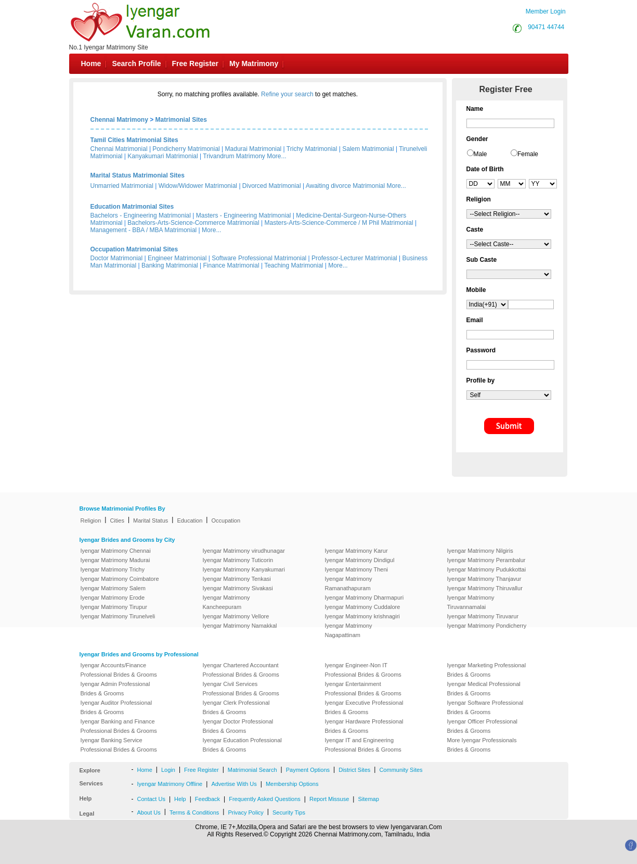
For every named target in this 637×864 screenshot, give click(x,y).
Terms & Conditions (194, 812)
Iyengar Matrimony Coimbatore (120, 579)
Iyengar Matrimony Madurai (115, 560)
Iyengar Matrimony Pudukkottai (486, 569)
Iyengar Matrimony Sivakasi (238, 588)
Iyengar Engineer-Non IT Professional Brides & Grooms (363, 670)
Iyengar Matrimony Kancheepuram (226, 602)
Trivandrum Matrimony (234, 156)
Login (168, 770)
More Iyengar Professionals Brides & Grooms (482, 745)
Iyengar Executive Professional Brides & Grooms (364, 707)
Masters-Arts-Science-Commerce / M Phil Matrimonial (339, 222)
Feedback (207, 799)
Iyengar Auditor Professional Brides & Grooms (116, 707)
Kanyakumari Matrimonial (162, 156)
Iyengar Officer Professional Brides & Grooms (482, 726)
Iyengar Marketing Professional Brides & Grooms (486, 670)
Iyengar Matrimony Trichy (113, 569)
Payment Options (308, 770)
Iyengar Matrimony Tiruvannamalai (471, 602)
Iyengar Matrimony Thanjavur (484, 579)
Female (527, 154)
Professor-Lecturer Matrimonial (354, 258)
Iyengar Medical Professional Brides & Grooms (484, 688)
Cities (117, 520)
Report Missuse (329, 799)
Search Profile (136, 63)
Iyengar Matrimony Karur (356, 551)
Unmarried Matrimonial (121, 185)
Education (189, 520)
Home (91, 63)
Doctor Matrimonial (116, 258)
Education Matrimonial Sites (132, 206)
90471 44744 (546, 27)
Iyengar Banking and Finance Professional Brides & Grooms (119, 726)
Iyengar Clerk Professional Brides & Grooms (236, 707)
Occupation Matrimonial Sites (134, 249)
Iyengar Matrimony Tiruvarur (483, 616)
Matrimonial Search (252, 770)
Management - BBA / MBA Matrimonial (143, 230)
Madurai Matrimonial (253, 149)
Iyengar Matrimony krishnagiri (362, 616)
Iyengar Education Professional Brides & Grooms (242, 745)
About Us (149, 812)
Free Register (195, 63)
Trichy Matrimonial (312, 149)
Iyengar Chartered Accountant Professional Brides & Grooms (241, 670)
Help (180, 799)
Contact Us (151, 799)
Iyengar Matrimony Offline (170, 784)
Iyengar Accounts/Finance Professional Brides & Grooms (119, 670)
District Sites (354, 770)
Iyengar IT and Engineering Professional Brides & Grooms (363, 745)
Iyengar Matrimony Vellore (236, 616)
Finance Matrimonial (231, 265)
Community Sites (400, 770)
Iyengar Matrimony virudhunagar (244, 551)
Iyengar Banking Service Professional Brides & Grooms (119, 745)
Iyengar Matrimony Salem (113, 588)
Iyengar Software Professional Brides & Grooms (485, 707)
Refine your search (287, 94)
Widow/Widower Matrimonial (198, 185)
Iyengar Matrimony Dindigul (360, 560)
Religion (91, 520)
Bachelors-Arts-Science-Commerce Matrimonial (193, 222)
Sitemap (368, 799)
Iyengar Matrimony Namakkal (240, 625)
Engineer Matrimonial (177, 258)
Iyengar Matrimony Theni (356, 569)
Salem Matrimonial (368, 149)
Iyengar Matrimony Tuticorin (238, 560)
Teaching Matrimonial (293, 265)
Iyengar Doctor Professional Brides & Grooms (238, 726)
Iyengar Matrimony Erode (113, 597)
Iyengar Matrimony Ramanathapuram (348, 583)
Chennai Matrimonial (119, 149)
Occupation (225, 520)
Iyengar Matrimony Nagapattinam (348, 630)
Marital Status (150, 520)
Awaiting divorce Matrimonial (345, 185)
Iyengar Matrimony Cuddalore (362, 607)
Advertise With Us (233, 784)
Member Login (546, 11)
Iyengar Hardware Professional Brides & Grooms (364, 726)
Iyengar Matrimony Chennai (116, 551)
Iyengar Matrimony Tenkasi (237, 579)
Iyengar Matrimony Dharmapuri (364, 597)
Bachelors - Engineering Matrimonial (140, 215)
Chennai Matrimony (119, 119)
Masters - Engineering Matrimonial (243, 215)
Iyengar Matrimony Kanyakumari (244, 569)
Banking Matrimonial (169, 265)
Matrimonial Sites (181, 119)
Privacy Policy (245, 812)
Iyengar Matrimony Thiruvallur (485, 588)
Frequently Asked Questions (265, 799)
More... (276, 156)
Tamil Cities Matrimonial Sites (134, 140)
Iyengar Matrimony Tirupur (114, 607)
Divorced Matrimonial (271, 185)
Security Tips (288, 812)
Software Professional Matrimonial (259, 258)
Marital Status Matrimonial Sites (137, 175)
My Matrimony (253, 63)
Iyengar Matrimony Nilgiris (480, 551)
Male (480, 154)
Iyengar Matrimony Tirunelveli (118, 616)
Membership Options (292, 784)
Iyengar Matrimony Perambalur (486, 560)
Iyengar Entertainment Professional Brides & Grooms (363, 688)
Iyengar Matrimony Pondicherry (487, 625)
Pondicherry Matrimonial (185, 149)
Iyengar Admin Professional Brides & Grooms (115, 688)
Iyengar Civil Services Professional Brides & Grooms (241, 688)
